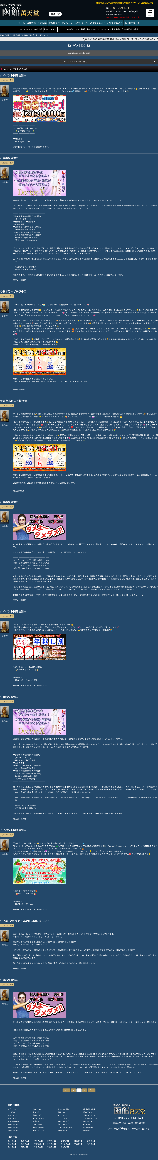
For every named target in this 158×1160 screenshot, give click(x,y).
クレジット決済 (65, 29)
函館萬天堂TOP (88, 1112)
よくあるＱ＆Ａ (38, 1118)
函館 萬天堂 (51, 1141)
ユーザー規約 (62, 1118)
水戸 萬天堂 (51, 1144)
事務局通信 (86, 1130)
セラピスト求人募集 (110, 29)
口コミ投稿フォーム (90, 1118)
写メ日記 (42, 22)
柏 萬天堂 (24, 1147)
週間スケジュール (14, 1118)
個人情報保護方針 (89, 1127)
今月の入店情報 (13, 1121)
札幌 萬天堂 (25, 1141)
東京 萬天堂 (91, 1144)
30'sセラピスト (115, 22)
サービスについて (14, 1112)
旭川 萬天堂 (12, 1141)
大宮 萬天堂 (78, 1144)
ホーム (21, 22)
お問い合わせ (93, 29)
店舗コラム (62, 1112)
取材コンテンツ (38, 1130)
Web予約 (38, 29)
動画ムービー (37, 1115)
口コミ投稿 (80, 29)
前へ (66, 1090)
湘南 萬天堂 (65, 1147)
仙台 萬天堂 (91, 1141)
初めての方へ (12, 1109)
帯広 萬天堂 (38, 1141)
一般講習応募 (62, 1130)
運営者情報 (86, 1124)
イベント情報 (37, 1124)
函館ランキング (63, 1121)
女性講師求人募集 (130, 29)
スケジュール (81, 22)
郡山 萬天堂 (12, 1144)
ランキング (67, 22)
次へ (91, 1090)
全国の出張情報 (38, 1127)
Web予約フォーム (89, 1121)
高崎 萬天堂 (25, 1144)
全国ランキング (63, 1124)
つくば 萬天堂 (65, 1144)
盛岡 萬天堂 (65, 1141)
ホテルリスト (26, 29)
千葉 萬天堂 (38, 1147)
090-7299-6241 (120, 7)
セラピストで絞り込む (77, 61)
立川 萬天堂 (12, 1147)
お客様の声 (54, 22)
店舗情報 (31, 22)
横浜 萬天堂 (51, 1147)
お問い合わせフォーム (90, 1115)
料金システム (50, 29)
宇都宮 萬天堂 (39, 1144)
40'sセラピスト (132, 22)
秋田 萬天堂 (78, 1141)
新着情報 (36, 1121)
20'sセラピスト (97, 22)
